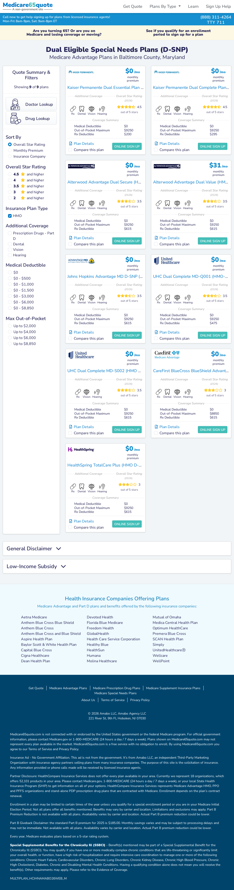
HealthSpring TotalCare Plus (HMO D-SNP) (107, 465)
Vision (18, 249)
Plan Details (81, 143)
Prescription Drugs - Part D (33, 236)
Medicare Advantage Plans (68, 688)
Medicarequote (28, 5)
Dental (18, 244)
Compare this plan (89, 149)
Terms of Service (113, 700)
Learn (193, 6)
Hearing (19, 255)
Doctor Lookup (32, 104)
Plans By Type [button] (163, 6)
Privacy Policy (140, 700)
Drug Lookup (30, 118)
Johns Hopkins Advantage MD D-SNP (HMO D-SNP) (116, 276)
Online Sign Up (127, 146)
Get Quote (132, 6)
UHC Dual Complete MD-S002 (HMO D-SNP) (109, 370)
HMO (17, 215)
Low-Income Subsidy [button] (36, 566)
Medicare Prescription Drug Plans (116, 688)
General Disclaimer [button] (34, 548)
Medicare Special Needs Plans (115, 693)
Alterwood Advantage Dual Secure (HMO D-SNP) (113, 182)
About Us (88, 700)
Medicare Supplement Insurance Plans (173, 688)
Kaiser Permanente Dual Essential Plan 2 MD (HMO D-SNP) (122, 87)
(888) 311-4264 (215, 17)
